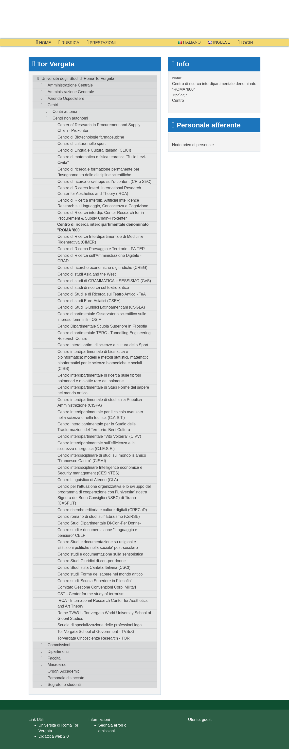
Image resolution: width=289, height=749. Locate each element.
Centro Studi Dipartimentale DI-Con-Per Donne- (99, 523)
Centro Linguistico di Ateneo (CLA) (87, 480)
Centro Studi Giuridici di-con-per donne (91, 561)
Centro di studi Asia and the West (86, 274)
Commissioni (59, 645)
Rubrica (68, 42)
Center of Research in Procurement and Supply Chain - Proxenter (98, 128)
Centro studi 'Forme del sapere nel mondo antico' (100, 574)
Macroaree (57, 664)
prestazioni (101, 42)
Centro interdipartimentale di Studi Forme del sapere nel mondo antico (103, 390)
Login (245, 42)
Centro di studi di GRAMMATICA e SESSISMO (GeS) (104, 281)
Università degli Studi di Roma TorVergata (77, 78)
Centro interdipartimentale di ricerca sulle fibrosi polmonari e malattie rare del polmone (99, 378)
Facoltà (54, 658)
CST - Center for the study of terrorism (91, 594)
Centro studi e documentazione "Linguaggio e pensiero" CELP (97, 533)
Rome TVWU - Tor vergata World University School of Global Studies (104, 616)
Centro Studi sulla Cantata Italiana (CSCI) (93, 567)
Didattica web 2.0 (53, 736)
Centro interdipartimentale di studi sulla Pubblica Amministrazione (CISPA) (99, 402)
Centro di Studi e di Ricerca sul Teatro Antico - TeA (101, 294)
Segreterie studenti (64, 684)
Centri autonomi (66, 111)
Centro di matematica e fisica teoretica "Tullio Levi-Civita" (101, 160)
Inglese (219, 42)
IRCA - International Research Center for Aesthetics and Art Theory (102, 603)
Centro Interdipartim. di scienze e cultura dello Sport (102, 345)
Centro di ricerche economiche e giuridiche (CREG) (102, 267)
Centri (53, 105)
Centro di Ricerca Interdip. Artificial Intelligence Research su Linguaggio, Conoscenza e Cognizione (102, 203)
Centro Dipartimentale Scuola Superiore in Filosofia (102, 326)
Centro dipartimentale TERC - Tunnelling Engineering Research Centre (104, 336)
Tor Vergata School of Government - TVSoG (95, 631)
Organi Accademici (64, 671)
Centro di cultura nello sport (81, 143)
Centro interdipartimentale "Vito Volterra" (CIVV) (99, 436)
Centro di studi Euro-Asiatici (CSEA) (89, 301)
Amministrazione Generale (71, 92)
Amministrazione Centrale (70, 85)
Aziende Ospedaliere (66, 98)
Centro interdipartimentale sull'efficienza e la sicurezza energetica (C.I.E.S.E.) (96, 446)
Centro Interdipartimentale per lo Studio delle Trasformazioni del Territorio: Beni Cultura (96, 427)
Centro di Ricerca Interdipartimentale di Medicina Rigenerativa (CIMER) (100, 239)
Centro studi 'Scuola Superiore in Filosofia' (94, 581)
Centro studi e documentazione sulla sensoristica (100, 554)
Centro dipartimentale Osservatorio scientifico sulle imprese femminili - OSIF (101, 317)
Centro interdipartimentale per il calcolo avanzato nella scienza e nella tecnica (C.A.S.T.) (100, 415)
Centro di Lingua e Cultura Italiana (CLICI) (94, 150)
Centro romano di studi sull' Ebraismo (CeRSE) (98, 516)
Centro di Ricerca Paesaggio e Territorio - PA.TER (101, 249)
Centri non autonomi (70, 118)
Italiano (189, 42)
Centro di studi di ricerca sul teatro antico (93, 287)
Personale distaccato (66, 678)
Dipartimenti (58, 651)
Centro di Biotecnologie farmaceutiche (90, 137)
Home (43, 42)
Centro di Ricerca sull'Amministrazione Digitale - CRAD (99, 258)
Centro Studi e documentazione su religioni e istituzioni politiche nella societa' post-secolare (97, 545)
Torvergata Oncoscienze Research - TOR (93, 638)
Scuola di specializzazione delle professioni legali (100, 625)
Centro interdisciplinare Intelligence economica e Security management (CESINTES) (99, 470)
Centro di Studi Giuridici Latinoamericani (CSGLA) (101, 307)
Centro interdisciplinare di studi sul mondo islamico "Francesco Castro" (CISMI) (101, 458)
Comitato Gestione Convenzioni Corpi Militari (96, 587)
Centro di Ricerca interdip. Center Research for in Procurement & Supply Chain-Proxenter (100, 215)
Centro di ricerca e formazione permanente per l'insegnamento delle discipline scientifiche (98, 172)
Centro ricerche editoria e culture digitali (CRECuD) (102, 510)
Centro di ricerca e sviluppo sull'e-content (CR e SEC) (104, 181)
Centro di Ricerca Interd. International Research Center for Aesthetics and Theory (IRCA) (99, 191)
